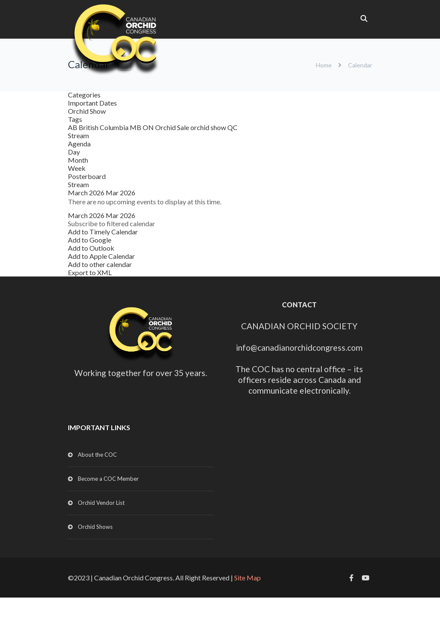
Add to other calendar (100, 264)
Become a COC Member (108, 478)
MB (136, 127)
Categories (84, 95)
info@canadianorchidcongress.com (299, 347)
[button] (111, 223)
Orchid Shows (95, 526)
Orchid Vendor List (101, 502)
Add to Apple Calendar (101, 256)
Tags (75, 119)
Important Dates (92, 103)
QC (232, 127)
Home (324, 65)
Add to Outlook (91, 248)
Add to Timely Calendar (103, 232)
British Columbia (104, 127)
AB (73, 127)
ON (149, 127)
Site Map (247, 577)
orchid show (208, 127)
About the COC (97, 454)
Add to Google (89, 240)
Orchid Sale (172, 127)
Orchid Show (87, 111)
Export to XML (90, 272)
